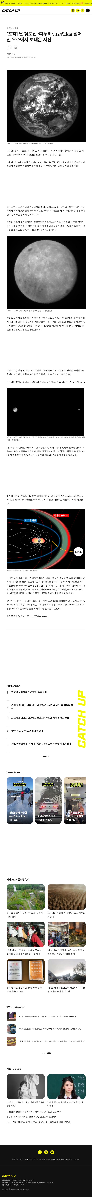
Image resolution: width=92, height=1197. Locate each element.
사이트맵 (77, 1159)
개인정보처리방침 (26, 1159)
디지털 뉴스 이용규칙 (64, 1159)
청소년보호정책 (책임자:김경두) (45, 1159)
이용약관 (15, 1159)
